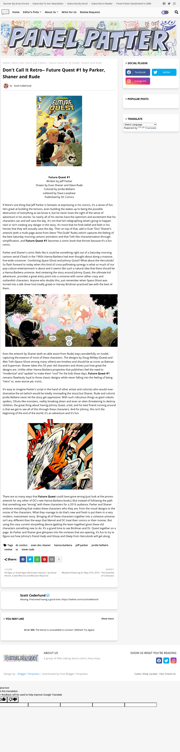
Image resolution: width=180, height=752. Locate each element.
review (8, 549)
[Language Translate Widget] (140, 124)
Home (16, 12)
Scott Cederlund (33, 595)
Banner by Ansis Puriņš (16, 3)
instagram (140, 81)
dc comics (21, 545)
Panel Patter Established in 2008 (133, 3)
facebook (140, 72)
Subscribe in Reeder (102, 3)
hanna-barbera (63, 545)
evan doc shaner (41, 545)
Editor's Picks (31, 12)
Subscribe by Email (77, 3)
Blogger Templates (29, 673)
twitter (167, 72)
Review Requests (90, 12)
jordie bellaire (100, 545)
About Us (50, 12)
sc (17, 549)
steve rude (17, 63)
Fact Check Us (167, 673)
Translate (147, 128)
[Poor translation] (12, 700)
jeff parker (82, 545)
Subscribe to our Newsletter (48, 3)
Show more (107, 618)
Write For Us (69, 12)
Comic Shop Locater (146, 673)
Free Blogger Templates (74, 673)
